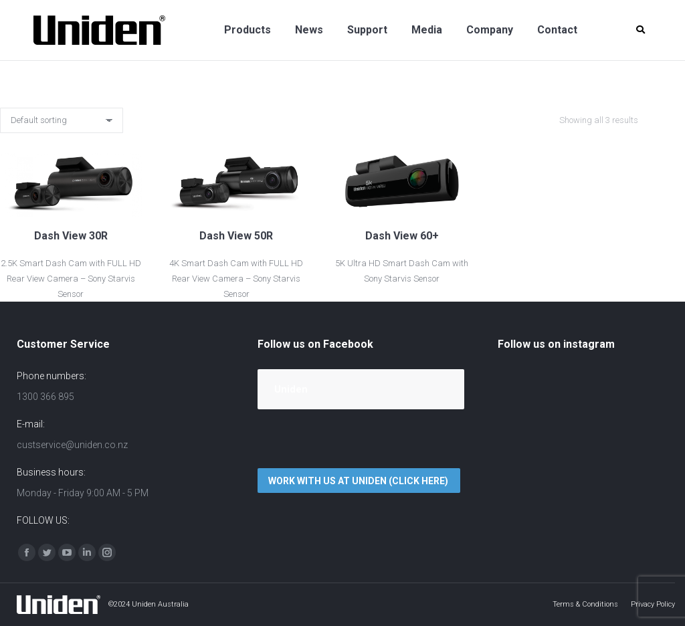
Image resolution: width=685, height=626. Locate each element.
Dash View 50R (236, 235)
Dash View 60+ (402, 235)
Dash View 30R (71, 235)
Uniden (291, 389)
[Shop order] (61, 120)
